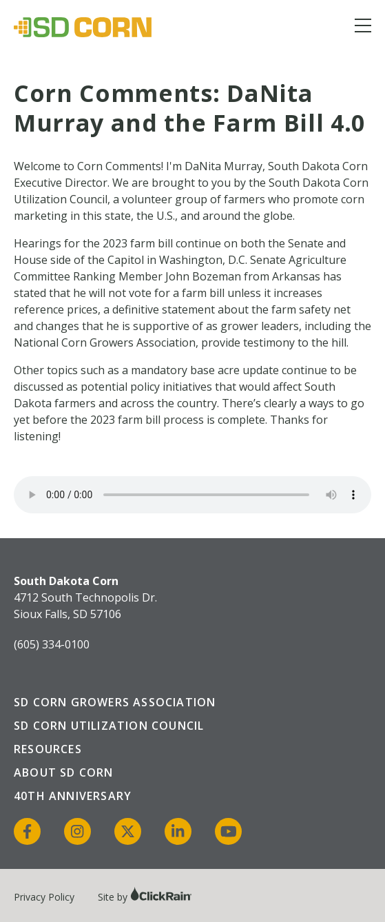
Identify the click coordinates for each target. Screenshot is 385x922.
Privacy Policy (44, 896)
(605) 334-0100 (52, 644)
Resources (48, 749)
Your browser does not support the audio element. (192, 494)
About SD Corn (64, 772)
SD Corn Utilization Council (109, 725)
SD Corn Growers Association (115, 702)
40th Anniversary (73, 795)
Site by (145, 896)
